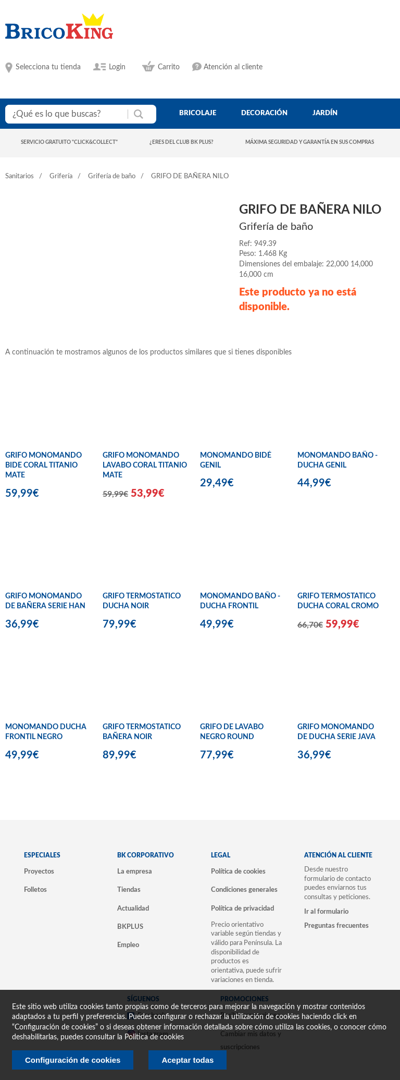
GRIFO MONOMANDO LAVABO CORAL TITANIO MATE (145, 466)
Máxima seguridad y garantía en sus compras (309, 142)
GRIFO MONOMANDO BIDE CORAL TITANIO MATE (43, 466)
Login (117, 67)
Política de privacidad (242, 908)
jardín (325, 113)
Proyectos (39, 871)
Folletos (35, 890)
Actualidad (133, 908)
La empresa (134, 871)
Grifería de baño (111, 176)
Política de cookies (238, 871)
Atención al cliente (233, 67)
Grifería (60, 176)
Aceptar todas (187, 1060)
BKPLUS (130, 927)
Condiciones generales (244, 890)
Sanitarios (19, 176)
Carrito (169, 67)
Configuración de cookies (72, 1060)
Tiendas (129, 890)
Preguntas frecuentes (336, 926)
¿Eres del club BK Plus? (181, 142)
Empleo (128, 945)
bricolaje (197, 113)
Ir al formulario (326, 912)
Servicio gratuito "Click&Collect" (69, 142)
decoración (264, 113)
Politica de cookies (154, 1037)
